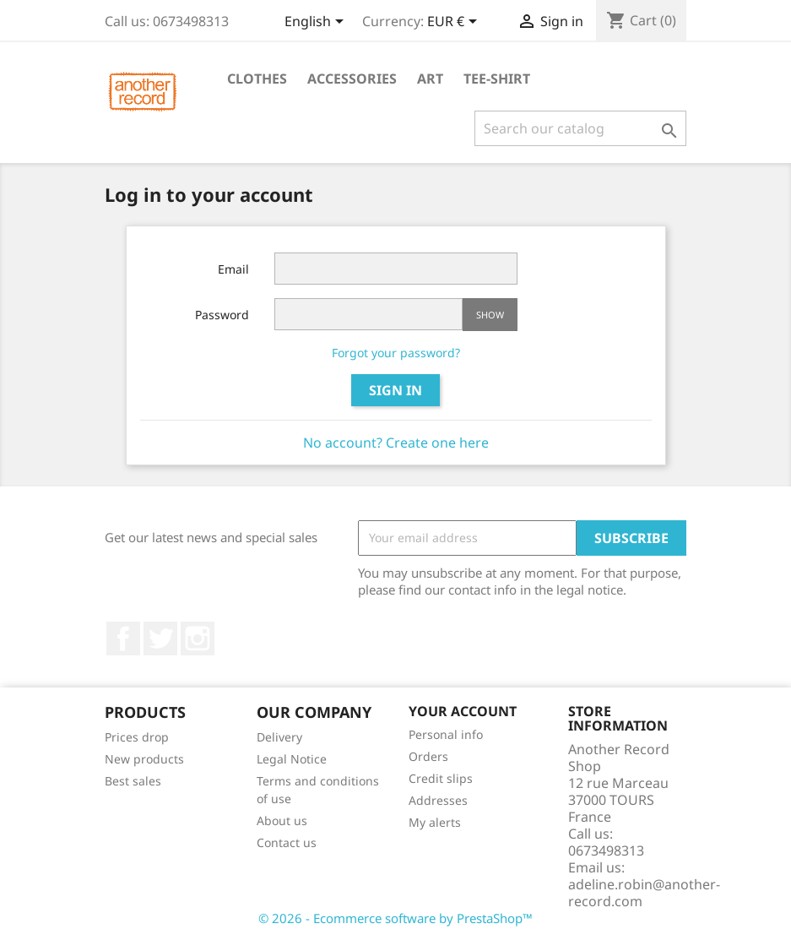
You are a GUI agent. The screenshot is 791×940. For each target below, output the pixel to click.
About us (282, 820)
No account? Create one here (396, 442)
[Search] (580, 128)
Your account (463, 711)
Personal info (446, 734)
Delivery (279, 737)
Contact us (287, 842)
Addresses (438, 800)
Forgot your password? (396, 353)
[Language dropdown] (316, 23)
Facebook (123, 638)
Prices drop (137, 737)
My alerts (435, 822)
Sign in (395, 390)
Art (430, 78)
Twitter (160, 638)
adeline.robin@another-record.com (644, 892)
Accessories (352, 78)
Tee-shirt (496, 78)
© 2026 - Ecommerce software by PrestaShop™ (395, 918)
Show (490, 314)
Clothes (257, 78)
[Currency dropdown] (455, 23)
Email (233, 269)
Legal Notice (292, 759)
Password (222, 315)
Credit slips (441, 778)
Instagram (197, 638)
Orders (428, 756)
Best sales (133, 781)
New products (144, 759)
